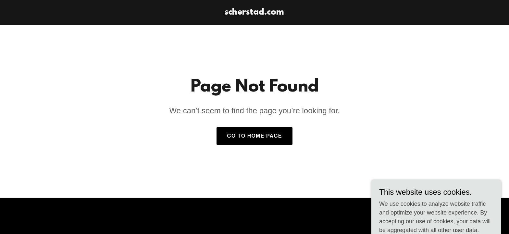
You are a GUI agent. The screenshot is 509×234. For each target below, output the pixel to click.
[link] (254, 12)
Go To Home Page (254, 136)
